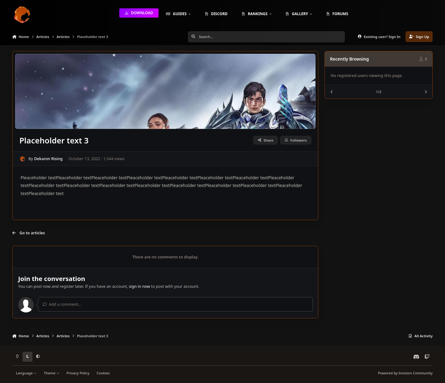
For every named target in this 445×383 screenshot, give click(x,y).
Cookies (103, 373)
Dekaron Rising (48, 158)
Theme (52, 373)
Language (26, 373)
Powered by (405, 373)
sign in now (139, 286)
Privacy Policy (77, 373)
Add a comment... (62, 304)
